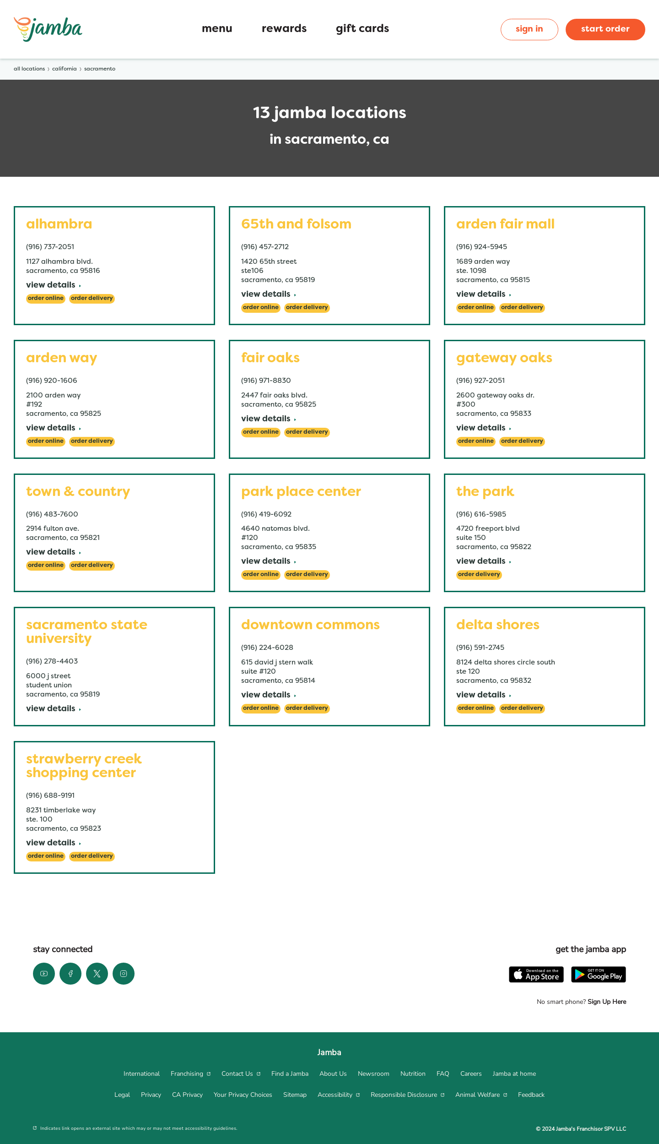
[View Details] (53, 286)
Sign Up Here (606, 1001)
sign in (529, 29)
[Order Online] (45, 299)
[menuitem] (142, 1074)
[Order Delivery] (92, 299)
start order (605, 29)
